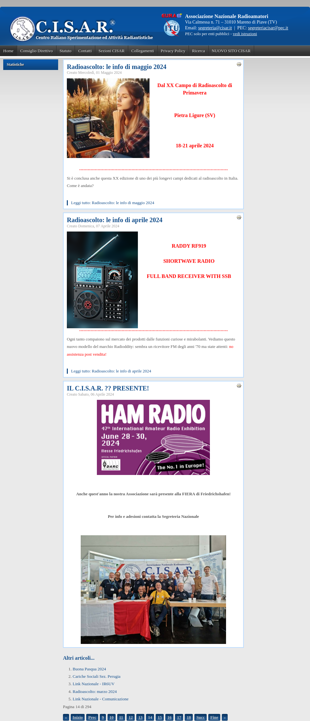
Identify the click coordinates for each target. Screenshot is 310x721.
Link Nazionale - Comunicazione (101, 698)
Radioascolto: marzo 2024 (95, 691)
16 (169, 717)
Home (8, 50)
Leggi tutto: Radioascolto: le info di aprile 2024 (111, 371)
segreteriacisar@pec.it (268, 27)
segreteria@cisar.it (215, 27)
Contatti (85, 50)
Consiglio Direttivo (36, 50)
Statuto (66, 50)
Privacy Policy (173, 50)
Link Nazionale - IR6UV (94, 683)
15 (160, 717)
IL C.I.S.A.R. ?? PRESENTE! (108, 388)
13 (140, 717)
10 (111, 717)
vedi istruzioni (245, 33)
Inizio (78, 717)
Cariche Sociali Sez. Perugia (96, 676)
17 (179, 717)
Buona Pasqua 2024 (89, 669)
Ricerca (198, 50)
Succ (200, 717)
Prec (92, 717)
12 (131, 717)
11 (121, 717)
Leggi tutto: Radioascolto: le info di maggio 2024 (112, 202)
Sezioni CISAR (111, 50)
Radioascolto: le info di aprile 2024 (114, 219)
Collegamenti (142, 50)
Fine (214, 717)
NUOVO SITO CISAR (231, 50)
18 (189, 717)
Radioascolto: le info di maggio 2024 (116, 66)
